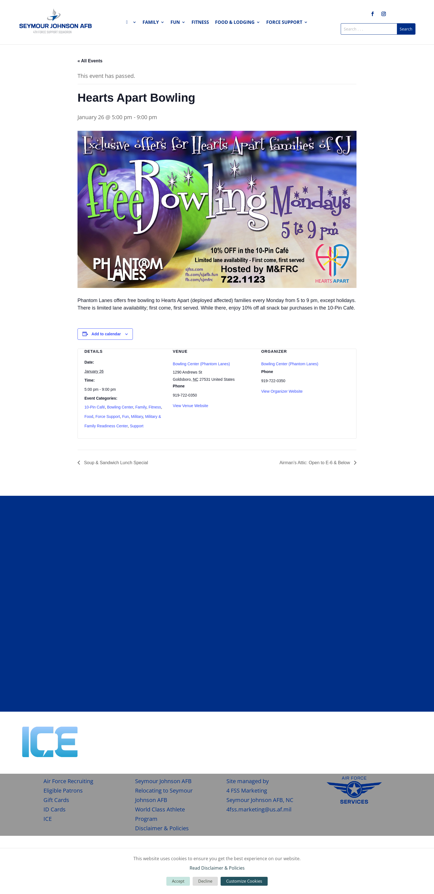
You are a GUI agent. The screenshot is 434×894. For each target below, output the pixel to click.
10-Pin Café (94, 407)
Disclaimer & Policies (162, 828)
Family (151, 22)
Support (136, 426)
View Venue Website (190, 405)
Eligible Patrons (63, 790)
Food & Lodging (235, 22)
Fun (175, 22)
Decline (205, 881)
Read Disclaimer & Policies (217, 868)
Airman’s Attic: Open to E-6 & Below (315, 462)
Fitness (200, 22)
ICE (47, 819)
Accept (178, 881)
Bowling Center (120, 407)
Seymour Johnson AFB (163, 781)
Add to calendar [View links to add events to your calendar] (106, 334)
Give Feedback (387, 733)
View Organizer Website (282, 391)
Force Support (284, 22)
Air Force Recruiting (68, 781)
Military (137, 416)
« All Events (90, 60)
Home (131, 23)
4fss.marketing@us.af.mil (258, 809)
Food (88, 416)
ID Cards (54, 809)
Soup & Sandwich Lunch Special (115, 462)
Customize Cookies (244, 881)
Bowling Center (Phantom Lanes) (201, 364)
